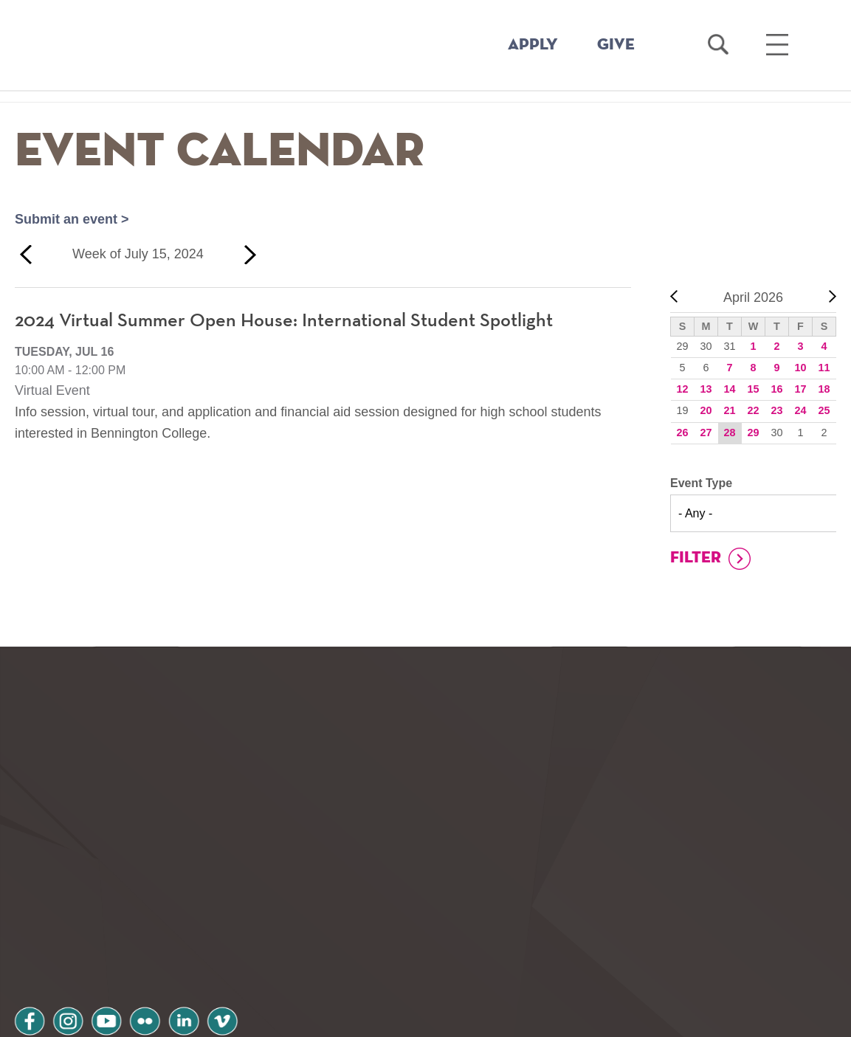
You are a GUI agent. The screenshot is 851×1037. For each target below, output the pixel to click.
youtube (115, 919)
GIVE (616, 45)
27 (706, 432)
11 (824, 367)
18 (824, 389)
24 (800, 410)
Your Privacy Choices (472, 1017)
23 (776, 410)
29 (753, 432)
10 (800, 367)
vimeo (241, 919)
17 (800, 389)
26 (682, 432)
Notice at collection (334, 1017)
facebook (31, 919)
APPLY (533, 45)
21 (729, 410)
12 (682, 389)
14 (729, 389)
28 (729, 432)
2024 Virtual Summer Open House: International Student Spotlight (284, 321)
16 (776, 389)
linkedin (199, 919)
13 (706, 389)
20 (706, 410)
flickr (157, 919)
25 (824, 410)
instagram (73, 919)
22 (753, 410)
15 (753, 389)
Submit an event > (72, 219)
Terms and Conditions (213, 958)
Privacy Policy (67, 958)
